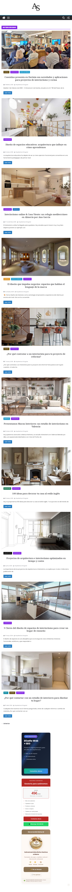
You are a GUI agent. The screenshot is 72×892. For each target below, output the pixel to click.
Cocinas (6, 72)
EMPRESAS (6, 418)
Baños (6, 693)
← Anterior (6, 723)
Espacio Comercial (17, 279)
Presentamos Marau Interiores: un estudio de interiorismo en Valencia (36, 425)
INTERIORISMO (14, 72)
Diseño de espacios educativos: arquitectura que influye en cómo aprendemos (36, 146)
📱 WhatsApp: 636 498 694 (36, 824)
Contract (6, 279)
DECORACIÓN (7, 488)
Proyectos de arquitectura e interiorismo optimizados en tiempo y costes (36, 559)
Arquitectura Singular (22, 84)
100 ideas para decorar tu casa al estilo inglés (36, 493)
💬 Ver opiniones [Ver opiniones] (36, 874)
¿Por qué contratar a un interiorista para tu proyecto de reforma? (36, 355)
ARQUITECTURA (7, 553)
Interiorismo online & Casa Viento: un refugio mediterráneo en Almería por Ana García (36, 216)
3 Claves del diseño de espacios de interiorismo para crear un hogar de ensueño (36, 629)
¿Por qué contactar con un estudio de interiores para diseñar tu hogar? (36, 699)
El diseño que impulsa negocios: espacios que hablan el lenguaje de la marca (36, 285)
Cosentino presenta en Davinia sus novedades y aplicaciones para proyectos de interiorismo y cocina (36, 78)
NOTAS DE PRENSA (24, 72)
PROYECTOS (16, 209)
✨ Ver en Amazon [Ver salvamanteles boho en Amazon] (36, 869)
